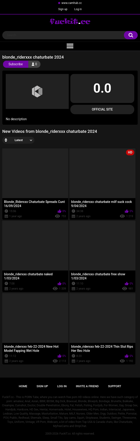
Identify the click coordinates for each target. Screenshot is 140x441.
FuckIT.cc (65, 433)
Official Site (102, 109)
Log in (78, 9)
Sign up (62, 9)
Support (114, 386)
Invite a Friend (87, 386)
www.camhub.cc (71, 3)
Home (23, 386)
